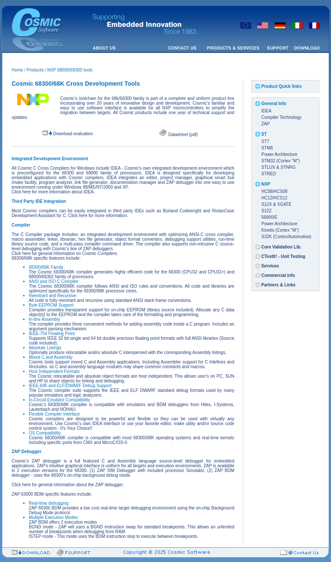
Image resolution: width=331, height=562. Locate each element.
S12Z (266, 210)
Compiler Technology (281, 117)
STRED (268, 173)
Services (270, 266)
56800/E (269, 217)
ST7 (265, 141)
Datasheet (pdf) (183, 134)
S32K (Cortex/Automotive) (286, 236)
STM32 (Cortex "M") (280, 160)
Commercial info (278, 275)
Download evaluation (73, 133)
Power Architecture (279, 154)
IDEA (266, 111)
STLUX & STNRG (278, 167)
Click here (21, 191)
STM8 (267, 148)
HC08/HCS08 (274, 191)
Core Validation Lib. (281, 247)
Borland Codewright (182, 210)
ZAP (265, 123)
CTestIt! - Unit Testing (283, 256)
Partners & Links (278, 285)
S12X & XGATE (276, 204)
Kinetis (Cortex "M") (280, 230)
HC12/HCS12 (274, 198)
